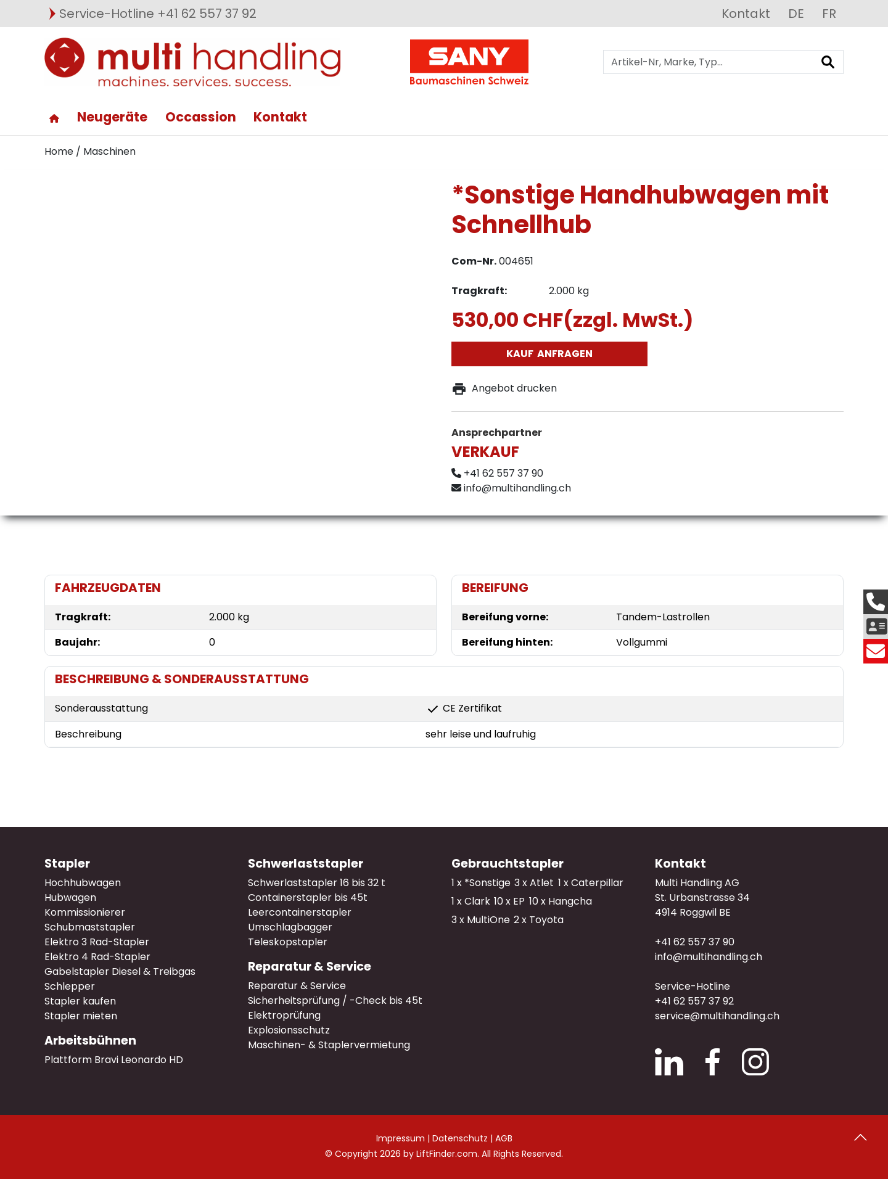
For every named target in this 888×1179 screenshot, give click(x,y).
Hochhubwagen (82, 883)
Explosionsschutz (289, 1030)
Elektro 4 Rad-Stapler (97, 957)
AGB (503, 1138)
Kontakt (746, 13)
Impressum (400, 1138)
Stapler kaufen (80, 1001)
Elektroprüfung (284, 1015)
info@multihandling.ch (708, 957)
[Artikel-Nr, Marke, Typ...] (708, 62)
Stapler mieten (80, 1016)
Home (58, 151)
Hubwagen (70, 897)
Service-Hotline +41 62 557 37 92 (158, 13)
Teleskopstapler (287, 942)
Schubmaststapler (89, 927)
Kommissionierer (84, 912)
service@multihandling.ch (717, 1016)
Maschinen (109, 151)
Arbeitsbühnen (90, 1040)
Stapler (67, 863)
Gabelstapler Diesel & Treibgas (119, 971)
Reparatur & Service (309, 966)
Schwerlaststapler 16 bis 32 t (316, 883)
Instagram (755, 1061)
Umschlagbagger (290, 927)
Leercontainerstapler (300, 912)
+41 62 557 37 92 (694, 1001)
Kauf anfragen (549, 354)
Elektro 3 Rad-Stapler (96, 942)
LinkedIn (669, 1061)
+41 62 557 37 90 (694, 942)
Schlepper (69, 986)
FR (829, 13)
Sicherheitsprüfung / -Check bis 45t (335, 1000)
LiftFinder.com (446, 1154)
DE (796, 13)
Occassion (200, 117)
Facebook (712, 1061)
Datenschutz (460, 1138)
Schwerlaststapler (305, 863)
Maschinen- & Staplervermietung (329, 1045)
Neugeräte (112, 117)
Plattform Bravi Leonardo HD (113, 1060)
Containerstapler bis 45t (308, 897)
